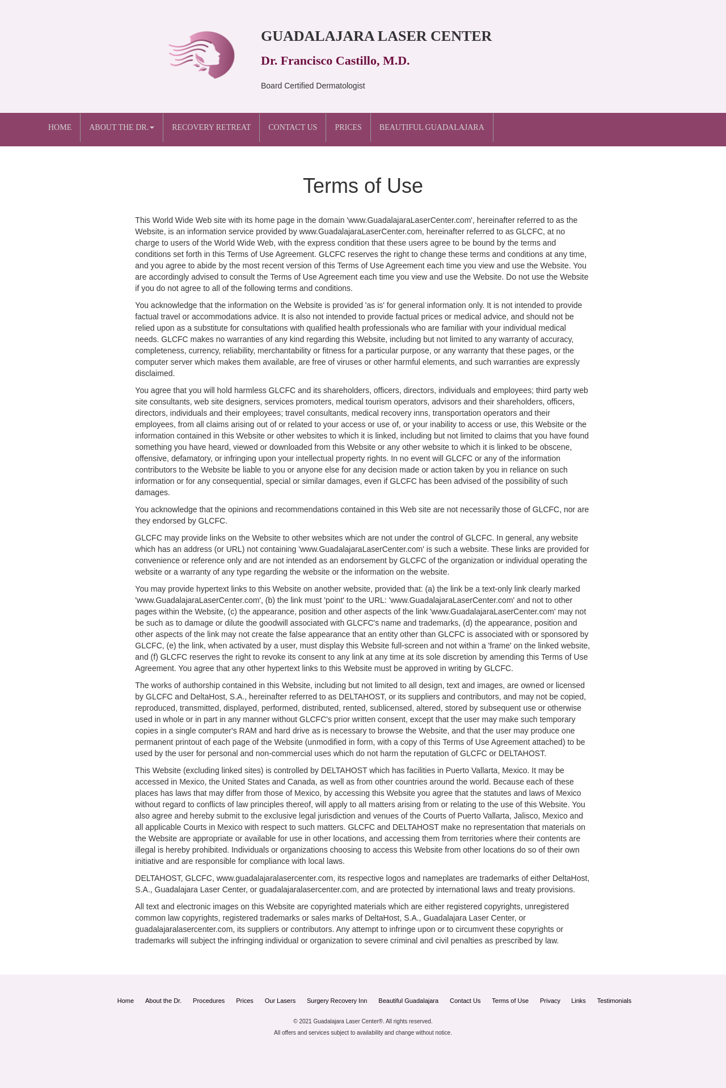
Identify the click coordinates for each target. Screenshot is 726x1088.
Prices (348, 127)
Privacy (551, 1000)
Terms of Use (510, 1000)
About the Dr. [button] (121, 127)
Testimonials (614, 1000)
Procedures (209, 1000)
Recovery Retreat (211, 127)
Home (59, 127)
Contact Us (292, 127)
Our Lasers (280, 1000)
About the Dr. (163, 1000)
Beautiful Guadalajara (431, 127)
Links (578, 1000)
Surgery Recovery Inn (337, 1000)
